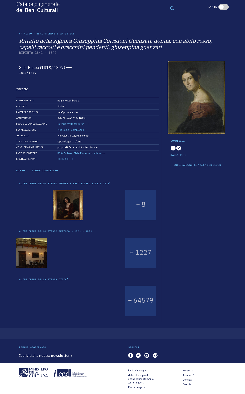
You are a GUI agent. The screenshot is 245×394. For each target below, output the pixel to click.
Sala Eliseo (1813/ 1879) (42, 67)
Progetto (188, 370)
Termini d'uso (190, 375)
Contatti (187, 379)
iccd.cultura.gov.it (138, 370)
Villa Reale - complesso (70, 130)
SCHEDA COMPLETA (43, 170)
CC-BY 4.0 (63, 159)
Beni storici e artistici (55, 33)
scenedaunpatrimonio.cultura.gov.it (141, 380)
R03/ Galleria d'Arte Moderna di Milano (79, 153)
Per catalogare (136, 387)
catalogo (25, 33)
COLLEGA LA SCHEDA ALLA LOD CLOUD (197, 165)
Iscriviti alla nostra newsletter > (46, 355)
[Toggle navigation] (172, 8)
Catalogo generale (38, 6)
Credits (187, 384)
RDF (18, 170)
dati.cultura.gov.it (138, 375)
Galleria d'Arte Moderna (70, 124)
